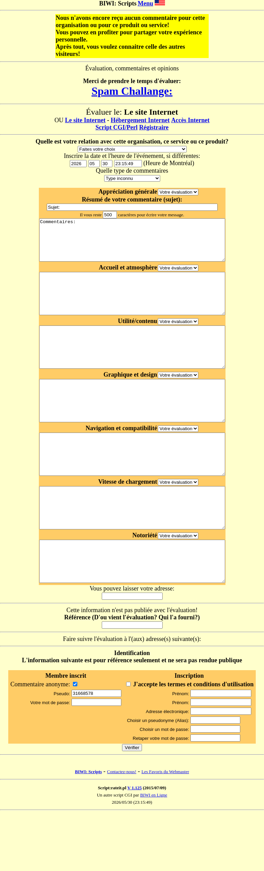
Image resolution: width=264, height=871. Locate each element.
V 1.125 (135, 845)
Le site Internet (85, 120)
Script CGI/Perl (117, 127)
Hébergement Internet (140, 120)
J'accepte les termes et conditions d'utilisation (193, 741)
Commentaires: (132, 244)
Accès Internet (190, 120)
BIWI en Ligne (153, 852)
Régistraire (154, 127)
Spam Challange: (132, 91)
